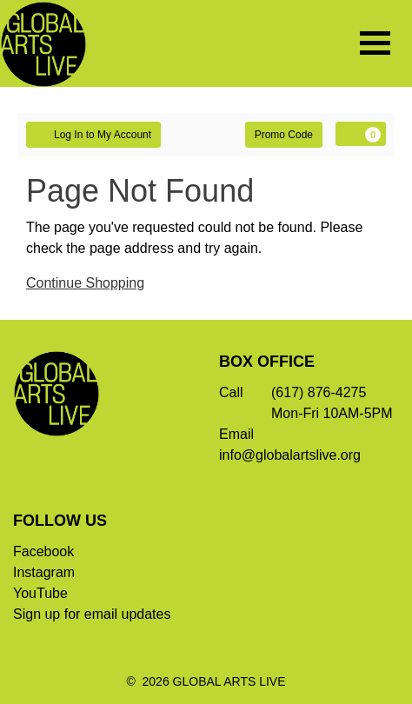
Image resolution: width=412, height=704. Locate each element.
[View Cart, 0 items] (361, 134)
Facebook (43, 551)
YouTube (40, 593)
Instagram (44, 572)
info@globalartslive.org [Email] (290, 455)
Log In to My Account (93, 134)
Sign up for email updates (91, 614)
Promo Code (284, 135)
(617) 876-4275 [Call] (318, 392)
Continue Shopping (85, 283)
